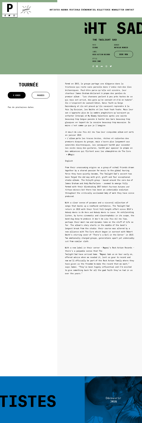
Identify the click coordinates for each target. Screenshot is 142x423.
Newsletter (118, 9)
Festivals (74, 9)
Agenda (64, 9)
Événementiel (88, 9)
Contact (129, 9)
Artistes (55, 9)
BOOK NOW (123, 54)
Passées (40, 95)
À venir (16, 95)
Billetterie (103, 9)
